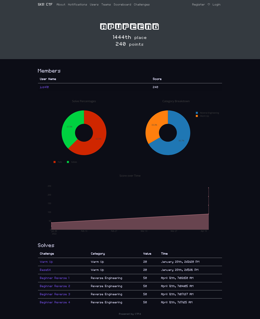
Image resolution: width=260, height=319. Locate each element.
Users (94, 4)
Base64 (45, 269)
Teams (106, 4)
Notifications (77, 4)
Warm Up (46, 261)
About (61, 4)
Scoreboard (122, 4)
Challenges (142, 4)
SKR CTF (45, 4)
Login (217, 4)
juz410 (44, 87)
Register (198, 4)
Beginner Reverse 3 (55, 294)
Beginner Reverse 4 (55, 302)
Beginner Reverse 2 (55, 286)
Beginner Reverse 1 (54, 278)
